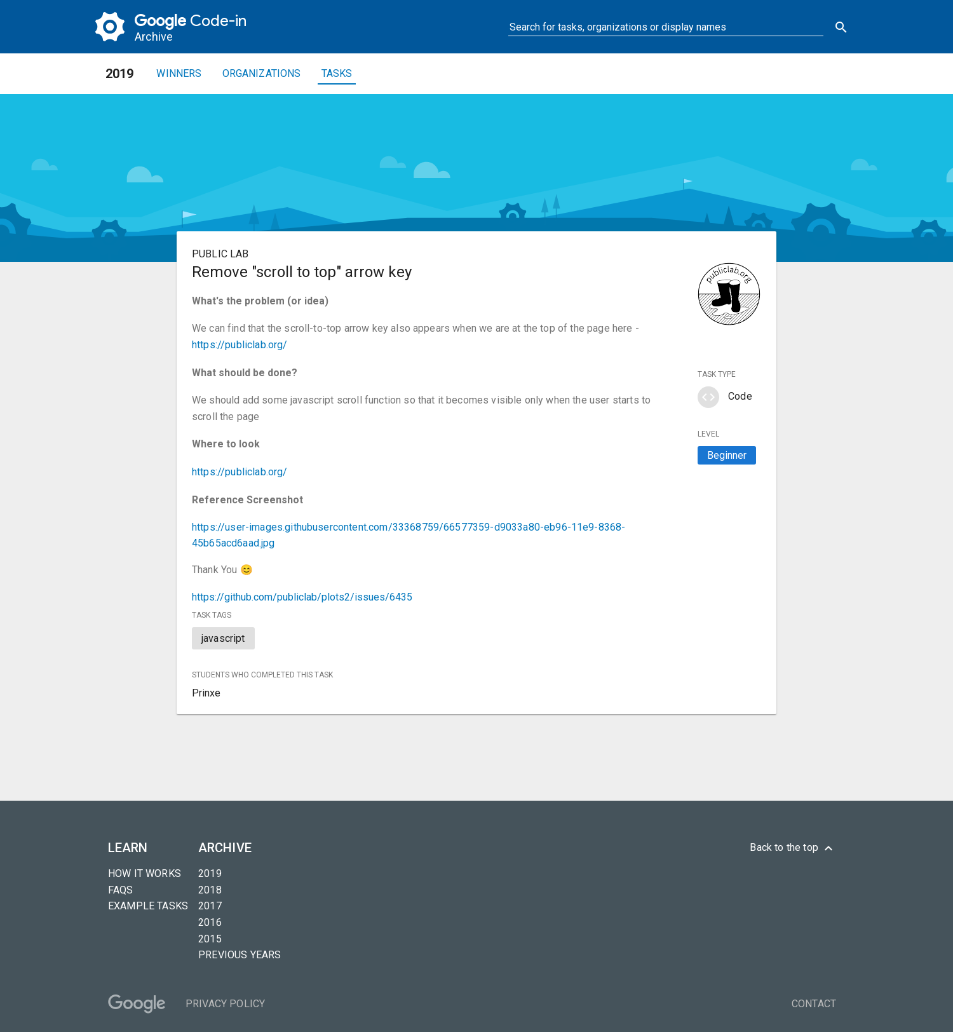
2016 (210, 922)
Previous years (239, 955)
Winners (178, 73)
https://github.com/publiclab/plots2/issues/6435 (302, 597)
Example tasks (148, 906)
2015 (210, 939)
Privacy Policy (225, 1004)
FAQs (120, 890)
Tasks (337, 73)
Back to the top (793, 848)
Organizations (261, 73)
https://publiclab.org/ (240, 345)
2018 (210, 890)
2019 (210, 873)
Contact (814, 1004)
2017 (210, 906)
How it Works (144, 873)
